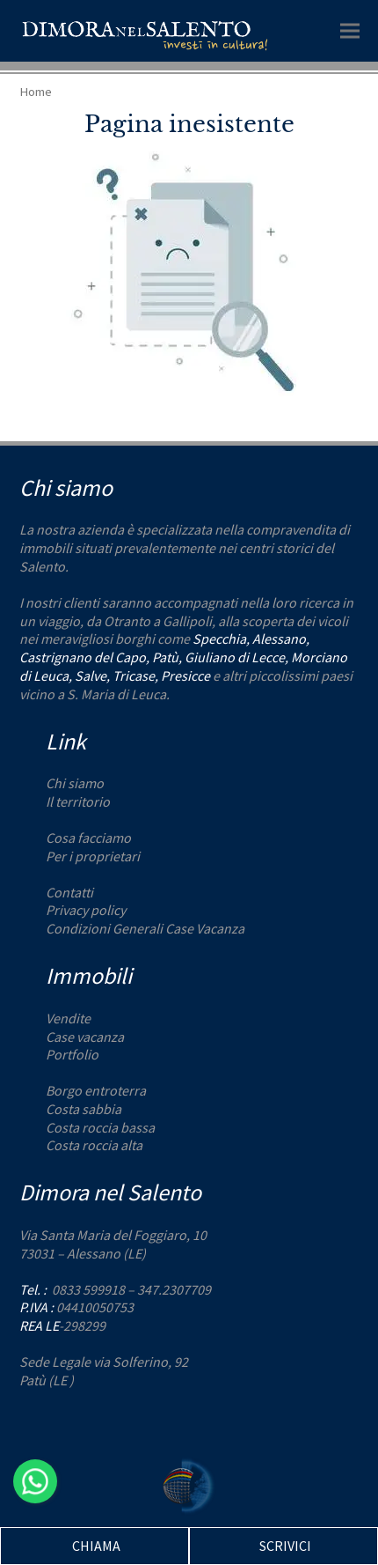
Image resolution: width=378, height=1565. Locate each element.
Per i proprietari (93, 856)
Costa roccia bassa (100, 1127)
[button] (350, 30)
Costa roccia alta (94, 1145)
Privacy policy (86, 910)
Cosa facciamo (88, 837)
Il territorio (78, 801)
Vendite (68, 1018)
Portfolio (72, 1054)
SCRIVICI (285, 1545)
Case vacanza (85, 1036)
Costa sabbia (83, 1109)
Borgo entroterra (96, 1090)
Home (35, 91)
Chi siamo (75, 783)
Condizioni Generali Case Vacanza (145, 928)
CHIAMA (96, 1545)
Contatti (69, 892)
